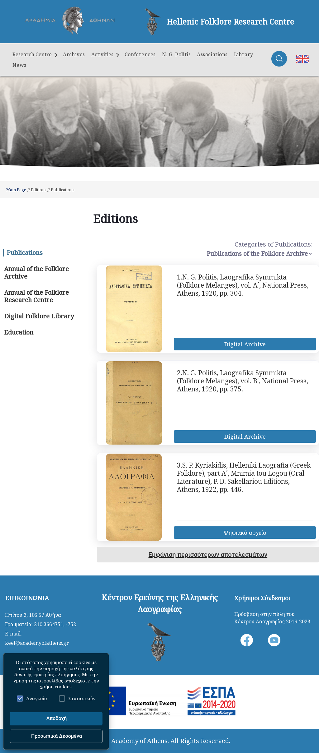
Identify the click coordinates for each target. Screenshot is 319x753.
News (19, 65)
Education (18, 332)
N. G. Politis (176, 54)
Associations (212, 54)
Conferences (140, 54)
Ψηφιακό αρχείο (244, 532)
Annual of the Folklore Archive (36, 272)
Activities (105, 54)
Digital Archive (245, 344)
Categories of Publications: (274, 244)
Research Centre (34, 54)
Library (243, 54)
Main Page (16, 189)
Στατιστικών (77, 698)
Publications (25, 252)
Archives (74, 54)
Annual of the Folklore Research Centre (36, 296)
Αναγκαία (32, 698)
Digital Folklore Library (39, 316)
